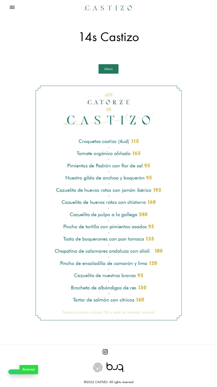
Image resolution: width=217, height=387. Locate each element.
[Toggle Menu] (12, 7)
